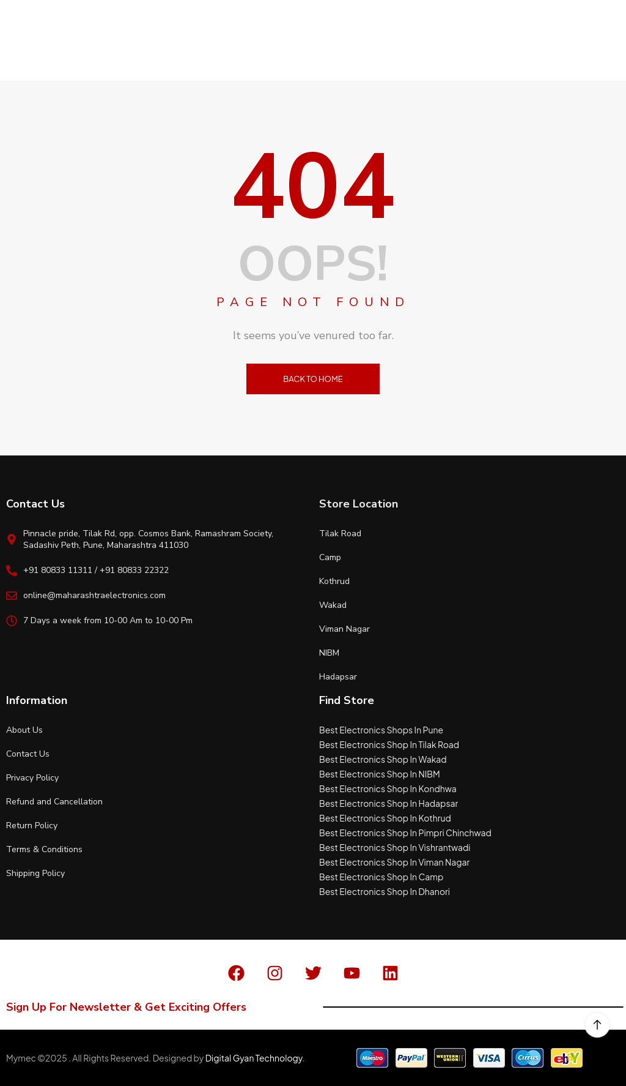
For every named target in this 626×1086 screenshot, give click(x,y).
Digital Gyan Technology (254, 1057)
